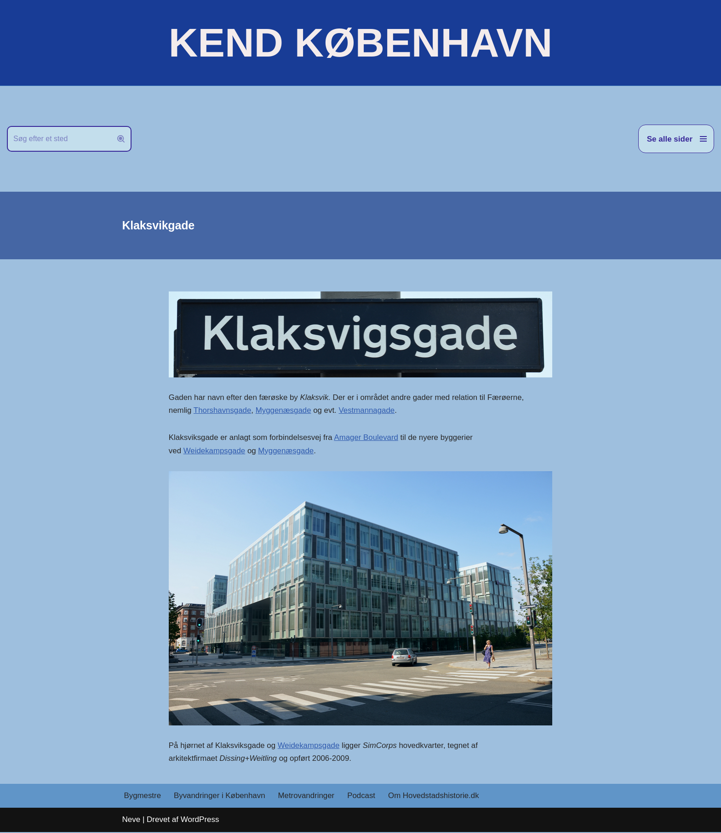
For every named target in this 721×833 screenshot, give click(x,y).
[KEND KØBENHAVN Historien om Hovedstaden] (360, 42)
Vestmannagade (368, 410)
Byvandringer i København (220, 797)
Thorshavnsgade (223, 410)
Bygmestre (142, 797)
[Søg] (59, 139)
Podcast (363, 797)
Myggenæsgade (284, 410)
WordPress (200, 820)
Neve (131, 820)
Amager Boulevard (368, 438)
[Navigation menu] (676, 139)
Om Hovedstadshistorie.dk (435, 797)
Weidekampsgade (214, 451)
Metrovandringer (307, 797)
